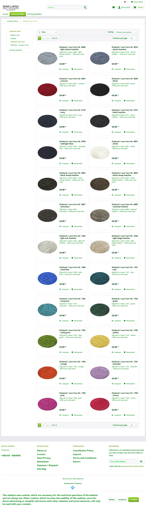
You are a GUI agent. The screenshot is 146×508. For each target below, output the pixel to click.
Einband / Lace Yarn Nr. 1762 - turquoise (72, 300)
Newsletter (43, 461)
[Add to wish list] (77, 69)
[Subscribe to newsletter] (141, 461)
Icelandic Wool (15, 31)
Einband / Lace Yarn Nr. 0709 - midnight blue (72, 142)
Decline (112, 499)
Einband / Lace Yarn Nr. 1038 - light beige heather (125, 237)
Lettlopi (13, 38)
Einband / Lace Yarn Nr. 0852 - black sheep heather (72, 174)
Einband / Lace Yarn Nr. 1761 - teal (125, 268)
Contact (41, 454)
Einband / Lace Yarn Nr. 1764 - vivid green (72, 331)
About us (42, 450)
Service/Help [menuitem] (137, 2)
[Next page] (43, 38)
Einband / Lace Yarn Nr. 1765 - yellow (125, 331)
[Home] (5, 14)
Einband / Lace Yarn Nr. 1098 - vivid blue (72, 268)
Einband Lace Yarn (17, 42)
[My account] (124, 7)
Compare (64, 69)
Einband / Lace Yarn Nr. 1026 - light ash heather (72, 237)
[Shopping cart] (138, 7)
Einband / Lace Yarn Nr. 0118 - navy (72, 111)
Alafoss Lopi (15, 35)
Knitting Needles (15, 50)
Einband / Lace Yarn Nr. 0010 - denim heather (125, 48)
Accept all (122, 499)
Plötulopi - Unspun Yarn (19, 45)
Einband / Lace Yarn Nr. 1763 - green (125, 300)
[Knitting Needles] (34, 14)
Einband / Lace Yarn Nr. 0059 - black (125, 79)
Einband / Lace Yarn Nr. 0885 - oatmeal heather (125, 205)
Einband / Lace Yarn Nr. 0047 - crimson (72, 79)
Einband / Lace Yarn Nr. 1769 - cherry (125, 394)
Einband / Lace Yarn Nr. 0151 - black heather (125, 111)
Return (76, 461)
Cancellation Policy (83, 450)
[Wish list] (113, 7)
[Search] (85, 7)
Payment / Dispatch (47, 465)
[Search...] (67, 7)
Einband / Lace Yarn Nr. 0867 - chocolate (72, 205)
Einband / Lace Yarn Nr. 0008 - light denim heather (72, 48)
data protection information (132, 466)
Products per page (120, 38)
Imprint (77, 454)
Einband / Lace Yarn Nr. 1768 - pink (72, 394)
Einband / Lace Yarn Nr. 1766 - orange (72, 363)
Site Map (41, 468)
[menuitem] (67, 7)
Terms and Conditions (84, 457)
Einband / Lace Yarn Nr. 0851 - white (125, 142)
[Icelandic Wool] (18, 14)
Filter (42, 32)
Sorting (110, 32)
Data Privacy (44, 457)
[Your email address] (123, 461)
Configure (133, 499)
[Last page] (48, 38)
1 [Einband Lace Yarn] (39, 38)
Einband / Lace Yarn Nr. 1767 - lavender (125, 363)
